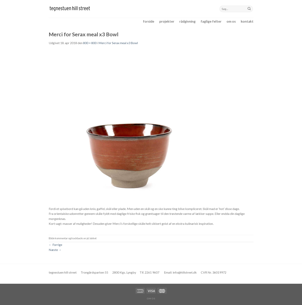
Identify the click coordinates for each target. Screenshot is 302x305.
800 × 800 (90, 43)
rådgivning (187, 21)
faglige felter (211, 21)
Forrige (55, 244)
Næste (55, 250)
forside (148, 21)
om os (231, 21)
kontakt (247, 21)
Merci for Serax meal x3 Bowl (118, 43)
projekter (166, 21)
